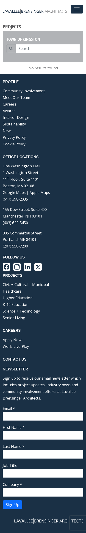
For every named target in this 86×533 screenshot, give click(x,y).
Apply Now (12, 339)
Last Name (13, 446)
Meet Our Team (16, 97)
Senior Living (14, 317)
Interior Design (16, 117)
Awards (9, 110)
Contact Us (15, 359)
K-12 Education (15, 304)
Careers (9, 104)
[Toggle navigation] (76, 9)
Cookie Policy (14, 144)
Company (12, 484)
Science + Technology (21, 311)
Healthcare (12, 291)
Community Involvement (24, 90)
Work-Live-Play (16, 346)
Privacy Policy (14, 137)
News (7, 130)
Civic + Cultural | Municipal (26, 284)
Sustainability (14, 124)
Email (9, 408)
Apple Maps (40, 192)
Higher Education (18, 297)
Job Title (10, 465)
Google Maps (14, 192)
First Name (14, 427)
